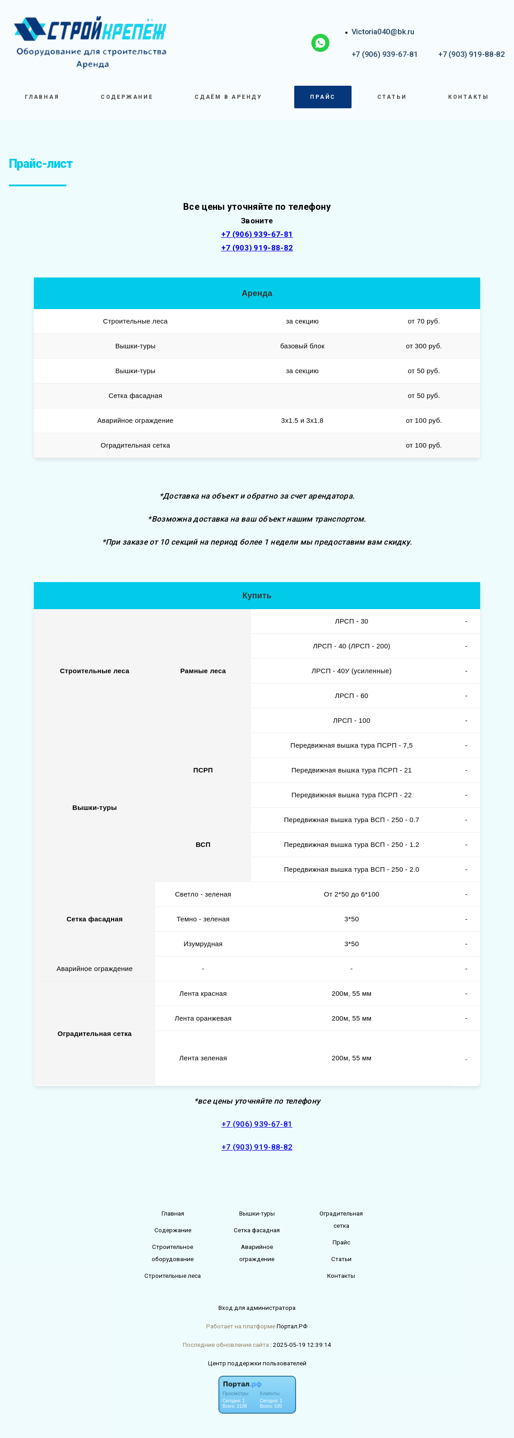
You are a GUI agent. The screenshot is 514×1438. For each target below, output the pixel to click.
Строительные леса (172, 1275)
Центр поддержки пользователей (257, 1363)
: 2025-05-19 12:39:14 (300, 1344)
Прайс (323, 97)
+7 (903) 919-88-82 (471, 54)
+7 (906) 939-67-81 (385, 54)
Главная (42, 97)
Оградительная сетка (341, 1219)
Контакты (468, 97)
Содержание (127, 97)
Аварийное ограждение (256, 1252)
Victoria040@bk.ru (383, 31)
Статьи (392, 97)
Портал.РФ (292, 1326)
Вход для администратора (257, 1307)
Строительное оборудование (173, 1252)
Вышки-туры (257, 1213)
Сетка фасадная (257, 1230)
